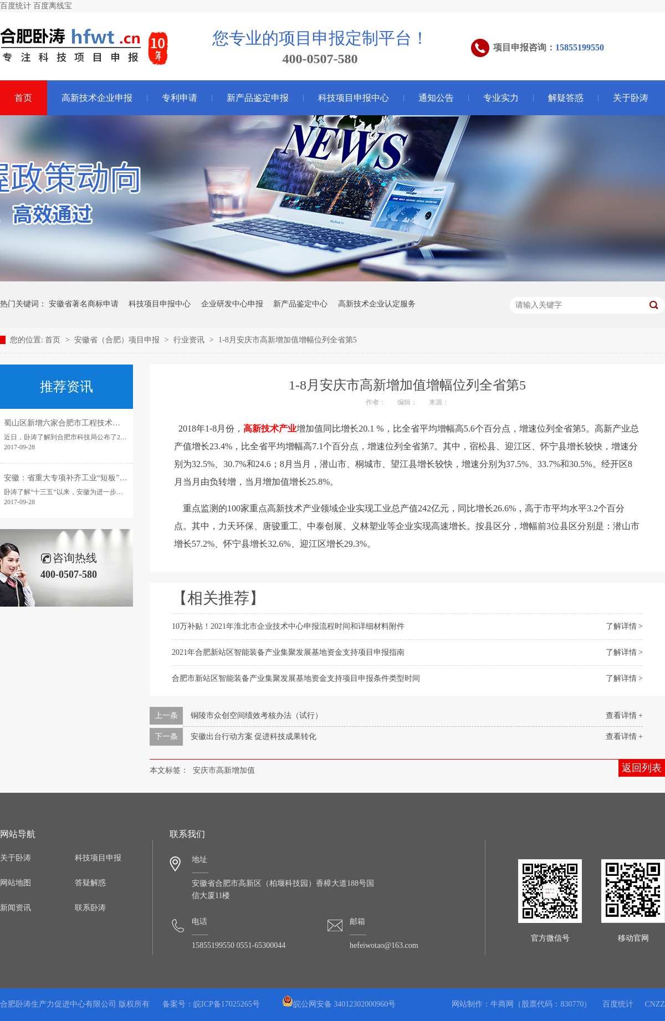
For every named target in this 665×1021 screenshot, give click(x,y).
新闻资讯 (15, 908)
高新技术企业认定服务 (377, 304)
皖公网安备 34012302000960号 (339, 1004)
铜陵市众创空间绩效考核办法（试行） (257, 715)
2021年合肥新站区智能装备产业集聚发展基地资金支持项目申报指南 (288, 652)
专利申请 (179, 97)
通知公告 (436, 97)
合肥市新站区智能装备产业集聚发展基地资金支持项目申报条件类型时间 (296, 678)
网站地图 (15, 883)
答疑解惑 (90, 883)
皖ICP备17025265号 (226, 1004)
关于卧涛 (630, 97)
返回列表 (642, 767)
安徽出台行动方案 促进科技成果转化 (254, 736)
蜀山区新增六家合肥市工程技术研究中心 (74, 423)
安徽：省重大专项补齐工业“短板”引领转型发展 (85, 478)
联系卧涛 (90, 908)
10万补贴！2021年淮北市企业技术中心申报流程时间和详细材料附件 (288, 626)
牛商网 (502, 1004)
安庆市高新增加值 (224, 770)
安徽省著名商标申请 (84, 304)
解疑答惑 (566, 97)
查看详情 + (624, 715)
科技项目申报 (98, 858)
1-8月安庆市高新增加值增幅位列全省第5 (287, 340)
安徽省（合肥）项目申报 (118, 340)
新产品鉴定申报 (258, 97)
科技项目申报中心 (353, 97)
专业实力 (501, 97)
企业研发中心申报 (232, 304)
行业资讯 (190, 340)
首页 (54, 340)
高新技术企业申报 (97, 97)
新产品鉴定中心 (300, 304)
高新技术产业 (269, 428)
